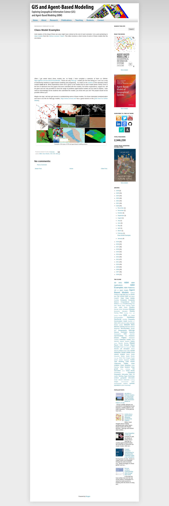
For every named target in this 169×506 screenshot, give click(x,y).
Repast (132, 343)
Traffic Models (130, 361)
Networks (132, 332)
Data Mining (117, 305)
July (119, 220)
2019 (117, 241)
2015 (117, 252)
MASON (127, 325)
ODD (125, 334)
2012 (117, 259)
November (121, 210)
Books (133, 294)
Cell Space (132, 296)
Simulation (127, 348)
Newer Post (38, 168)
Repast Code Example (121, 345)
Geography (131, 319)
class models (38, 36)
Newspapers (117, 334)
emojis (115, 379)
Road (121, 347)
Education (124, 311)
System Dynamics (124, 359)
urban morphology (126, 385)
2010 (117, 264)
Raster (115, 343)
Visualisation (117, 372)
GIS (54, 153)
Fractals (120, 315)
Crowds (121, 303)
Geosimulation (118, 321)
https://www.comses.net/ (68, 98)
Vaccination (117, 370)
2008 (117, 269)
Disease (132, 309)
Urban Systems (125, 367)
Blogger (88, 496)
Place (133, 339)
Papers (123, 337)
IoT (134, 321)
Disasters (132, 307)
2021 (117, 203)
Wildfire (116, 376)
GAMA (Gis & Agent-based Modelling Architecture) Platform (128, 417)
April (119, 228)
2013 (117, 257)
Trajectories (117, 363)
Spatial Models (130, 356)
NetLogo (74, 80)
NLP (115, 330)
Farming (116, 313)
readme (90, 82)
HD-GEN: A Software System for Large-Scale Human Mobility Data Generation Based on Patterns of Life (125, 398)
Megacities (117, 328)
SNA (133, 347)
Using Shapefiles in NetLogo (129, 434)
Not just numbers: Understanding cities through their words (129, 471)
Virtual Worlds (130, 370)
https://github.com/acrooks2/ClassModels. (47, 80)
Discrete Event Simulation (121, 309)
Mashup (133, 326)
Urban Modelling (125, 365)
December (121, 208)
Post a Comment (42, 165)
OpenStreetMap (118, 336)
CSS (51, 153)
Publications (66, 20)
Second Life (118, 348)
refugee (116, 381)
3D (115, 283)
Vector (123, 370)
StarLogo (116, 358)
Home (35, 20)
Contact (100, 20)
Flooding (126, 313)
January (120, 238)
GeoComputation (118, 317)
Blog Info (128, 294)
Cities (122, 298)
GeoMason (131, 317)
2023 (117, 198)
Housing (130, 321)
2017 (117, 247)
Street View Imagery (124, 358)
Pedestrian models (125, 339)
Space (128, 354)
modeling (132, 379)
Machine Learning (119, 326)
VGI (133, 369)
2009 (117, 267)
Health (125, 321)
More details (124, 70)
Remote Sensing (123, 343)
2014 (117, 254)
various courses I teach (56, 36)
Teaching (79, 20)
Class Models (45, 153)
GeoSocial (117, 319)
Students (90, 20)
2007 (117, 272)
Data (133, 303)
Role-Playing (126, 347)
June (119, 223)
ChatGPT (116, 298)
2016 (117, 249)
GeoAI (133, 315)
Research (54, 20)
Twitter (126, 363)
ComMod (116, 300)
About (43, 20)
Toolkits (132, 360)
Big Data (122, 294)
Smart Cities (126, 350)
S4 (130, 347)
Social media (125, 352)
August (120, 218)
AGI (115, 290)
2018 (117, 244)
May (119, 225)
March (120, 230)
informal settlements (123, 379)
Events (132, 311)
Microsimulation (125, 328)
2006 (117, 274)
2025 (117, 193)
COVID (122, 296)
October (120, 213)
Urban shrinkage (125, 369)
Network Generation (120, 332)
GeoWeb (125, 319)
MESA (133, 325)
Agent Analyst (124, 290)
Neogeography (122, 330)
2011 (117, 262)
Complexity (123, 300)
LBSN (118, 323)
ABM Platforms (129, 287)
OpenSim (132, 334)
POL (126, 335)
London (121, 324)
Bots (115, 296)
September (121, 215)
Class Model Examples (124, 235)
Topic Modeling (119, 361)
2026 (117, 190)
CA (118, 296)
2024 (117, 195)
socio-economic (124, 381)
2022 (117, 201)
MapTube (127, 326)
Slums (121, 350)
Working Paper (123, 376)
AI (117, 290)
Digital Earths (123, 307)
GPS (129, 315)
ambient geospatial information (124, 378)
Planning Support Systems (121, 341)
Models (133, 328)
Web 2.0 (132, 374)
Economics (117, 311)
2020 (117, 206)
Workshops (131, 376)
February (120, 233)
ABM (40, 153)
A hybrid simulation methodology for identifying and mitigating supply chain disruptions (129, 453)
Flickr (121, 313)
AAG (120, 283)
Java (115, 323)
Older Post (104, 168)
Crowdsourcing (127, 303)
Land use (123, 323)
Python (133, 341)
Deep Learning (126, 305)
